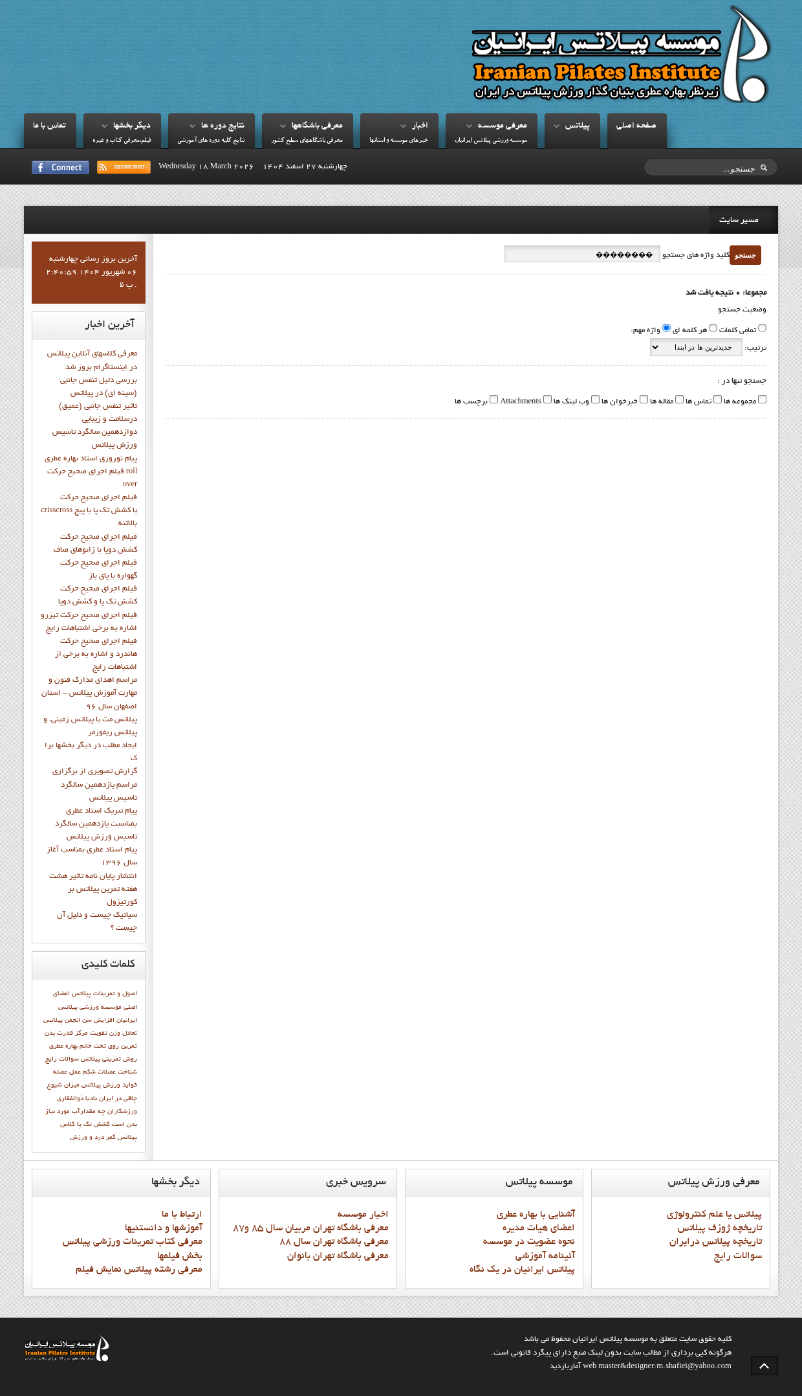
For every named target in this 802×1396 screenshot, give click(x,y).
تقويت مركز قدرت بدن (76, 1033)
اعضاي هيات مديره (539, 1228)
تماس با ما (49, 126)
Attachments (519, 402)
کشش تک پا (93, 1125)
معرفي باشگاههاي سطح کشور (307, 140)
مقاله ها (660, 402)
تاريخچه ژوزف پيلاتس (720, 1228)
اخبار (420, 126)
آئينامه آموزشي (545, 1256)
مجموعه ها (739, 402)
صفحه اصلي (636, 126)
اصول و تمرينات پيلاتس (104, 994)
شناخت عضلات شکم (110, 1072)
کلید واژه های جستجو (695, 256)
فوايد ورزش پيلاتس (109, 1085)
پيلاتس (577, 126)
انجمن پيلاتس (61, 1020)
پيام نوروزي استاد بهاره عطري (91, 459)
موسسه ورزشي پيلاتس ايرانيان (491, 140)
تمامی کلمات (737, 331)
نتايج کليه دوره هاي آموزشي (210, 140)
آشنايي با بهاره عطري (536, 1215)
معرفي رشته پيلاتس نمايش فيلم (139, 1270)
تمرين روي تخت (115, 1046)
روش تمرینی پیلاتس (109, 1059)
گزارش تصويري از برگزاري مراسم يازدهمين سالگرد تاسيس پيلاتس (94, 785)
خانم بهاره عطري (70, 1046)
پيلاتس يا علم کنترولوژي (714, 1215)
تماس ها (697, 402)
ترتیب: (754, 348)
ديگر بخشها (132, 126)
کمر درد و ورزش (93, 1138)
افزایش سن (98, 1020)
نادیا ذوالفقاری (77, 1099)
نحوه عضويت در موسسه (529, 1242)
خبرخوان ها (619, 402)
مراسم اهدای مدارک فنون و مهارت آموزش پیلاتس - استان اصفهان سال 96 (89, 693)
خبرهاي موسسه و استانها (398, 140)
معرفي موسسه (502, 126)
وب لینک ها (570, 402)
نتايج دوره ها (222, 126)
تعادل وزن (123, 1033)
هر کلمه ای (690, 331)
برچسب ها (471, 402)
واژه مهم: (645, 331)
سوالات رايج (62, 1059)
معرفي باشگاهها (317, 126)
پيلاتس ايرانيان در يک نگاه (522, 1270)
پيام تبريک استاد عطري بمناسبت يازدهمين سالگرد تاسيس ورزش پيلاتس (96, 824)
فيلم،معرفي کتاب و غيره (121, 140)
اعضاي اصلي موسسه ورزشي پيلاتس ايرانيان (95, 1007)
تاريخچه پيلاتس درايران (715, 1242)
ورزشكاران (122, 1112)
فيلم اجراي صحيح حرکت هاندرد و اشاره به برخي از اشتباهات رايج (96, 654)
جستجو (745, 255)
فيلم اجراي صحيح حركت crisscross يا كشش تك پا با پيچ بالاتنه (89, 511)
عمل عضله (67, 1072)
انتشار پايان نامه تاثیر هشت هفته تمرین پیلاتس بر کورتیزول (93, 889)
